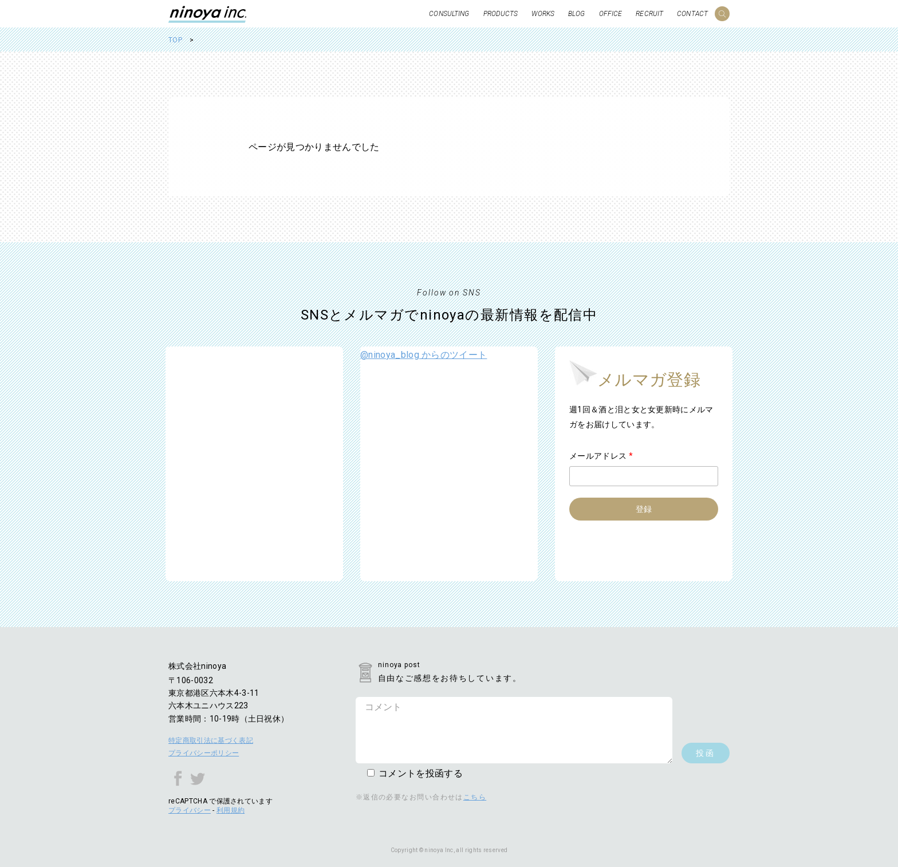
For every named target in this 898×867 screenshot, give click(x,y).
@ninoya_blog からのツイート (423, 354)
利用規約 (230, 810)
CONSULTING (449, 14)
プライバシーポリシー (203, 753)
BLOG (576, 14)
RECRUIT (649, 14)
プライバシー (189, 810)
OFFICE (611, 14)
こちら (474, 797)
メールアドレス (601, 455)
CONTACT (692, 14)
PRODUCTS (500, 14)
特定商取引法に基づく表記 (210, 740)
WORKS (542, 14)
